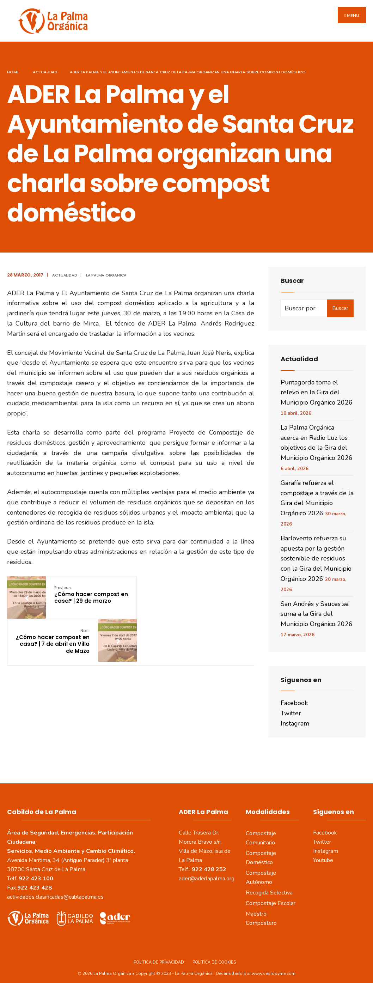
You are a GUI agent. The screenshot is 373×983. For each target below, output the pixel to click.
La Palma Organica (106, 271)
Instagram (295, 719)
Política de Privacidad (159, 957)
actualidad (45, 67)
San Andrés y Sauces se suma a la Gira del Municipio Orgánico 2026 (317, 609)
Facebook (294, 698)
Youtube (323, 856)
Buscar (340, 303)
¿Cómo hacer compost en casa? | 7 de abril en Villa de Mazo (175, 593)
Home (13, 67)
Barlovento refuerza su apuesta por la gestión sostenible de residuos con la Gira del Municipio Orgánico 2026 (316, 553)
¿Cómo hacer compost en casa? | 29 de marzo (85, 590)
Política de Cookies (214, 957)
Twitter (291, 708)
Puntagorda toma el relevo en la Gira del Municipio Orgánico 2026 (317, 388)
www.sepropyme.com (273, 969)
